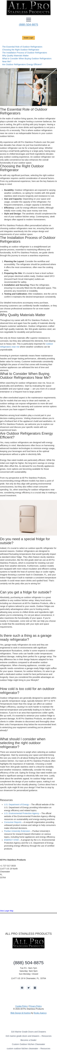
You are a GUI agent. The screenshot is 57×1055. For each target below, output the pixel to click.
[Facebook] (22, 988)
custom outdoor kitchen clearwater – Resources (28, 1048)
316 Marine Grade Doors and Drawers (28, 1032)
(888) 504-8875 (28, 24)
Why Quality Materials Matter (15, 55)
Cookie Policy (21, 1006)
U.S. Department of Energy (16, 804)
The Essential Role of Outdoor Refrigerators (22, 47)
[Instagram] (35, 988)
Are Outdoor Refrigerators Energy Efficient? (22, 64)
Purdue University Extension (17, 831)
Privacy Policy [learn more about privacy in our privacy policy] (35, 1006)
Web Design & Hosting (20, 1013)
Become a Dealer (28, 1040)
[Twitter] (29, 988)
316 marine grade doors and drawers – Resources (28, 1036)
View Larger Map (6, 911)
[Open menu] (29, 20)
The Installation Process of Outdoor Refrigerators (24, 52)
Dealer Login (28, 38)
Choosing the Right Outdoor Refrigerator (20, 50)
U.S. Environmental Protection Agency (21, 813)
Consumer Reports (13, 822)
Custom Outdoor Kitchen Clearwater (28, 1044)
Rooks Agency (40, 1013)
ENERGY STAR (11, 840)
